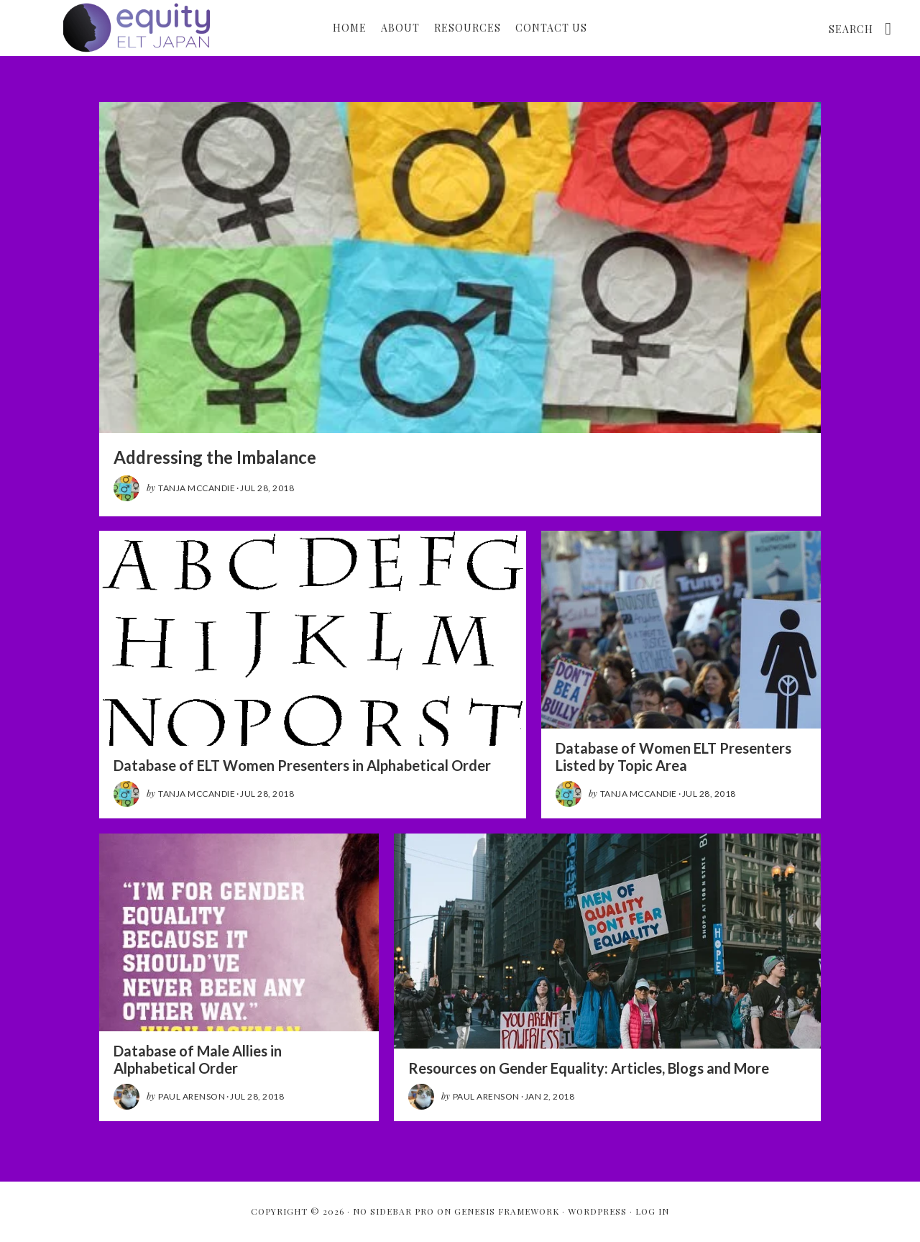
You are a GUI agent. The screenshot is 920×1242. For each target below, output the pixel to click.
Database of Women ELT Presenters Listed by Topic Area (673, 756)
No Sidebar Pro (393, 1211)
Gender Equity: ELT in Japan (136, 27)
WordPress (597, 1211)
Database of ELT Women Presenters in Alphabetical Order (302, 765)
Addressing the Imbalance (215, 457)
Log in (652, 1211)
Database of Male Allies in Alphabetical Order (198, 1059)
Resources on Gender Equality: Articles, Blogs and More (588, 1068)
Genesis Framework (506, 1211)
